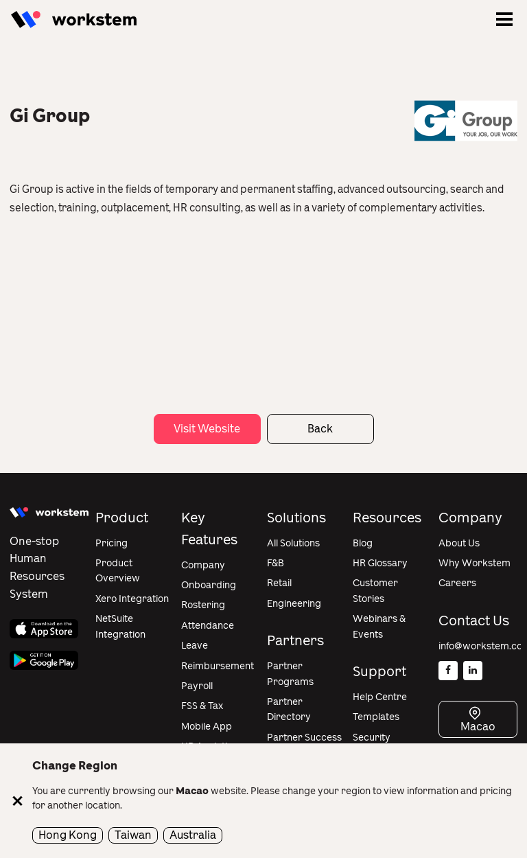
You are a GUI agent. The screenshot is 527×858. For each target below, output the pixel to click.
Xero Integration (132, 598)
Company (203, 565)
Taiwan (133, 835)
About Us (459, 543)
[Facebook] (448, 670)
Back (320, 428)
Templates (376, 716)
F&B (275, 563)
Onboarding (208, 585)
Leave (194, 645)
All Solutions (293, 543)
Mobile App (206, 726)
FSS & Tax (202, 705)
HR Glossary (380, 563)
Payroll (197, 686)
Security (371, 737)
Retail (279, 583)
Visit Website (207, 428)
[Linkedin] (472, 670)
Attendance (207, 625)
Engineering (294, 603)
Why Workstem (474, 563)
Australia (192, 835)
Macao (477, 726)
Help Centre (380, 697)
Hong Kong (67, 835)
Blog (363, 543)
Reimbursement (217, 666)
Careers (457, 583)
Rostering (203, 605)
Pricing (111, 543)
